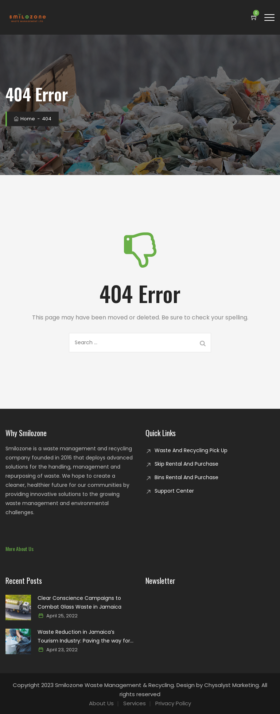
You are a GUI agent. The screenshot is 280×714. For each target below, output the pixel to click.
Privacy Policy (173, 703)
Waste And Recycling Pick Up (191, 450)
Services (134, 703)
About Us (101, 703)
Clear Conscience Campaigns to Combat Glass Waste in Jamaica (79, 602)
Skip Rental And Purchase (186, 463)
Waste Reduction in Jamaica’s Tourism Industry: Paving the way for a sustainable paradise (84, 636)
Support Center (174, 490)
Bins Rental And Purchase (186, 477)
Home (24, 118)
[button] (19, 548)
